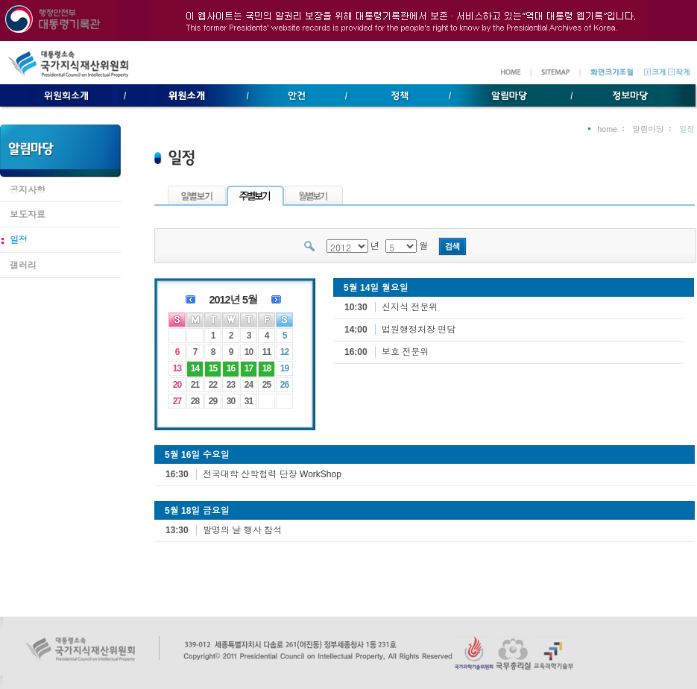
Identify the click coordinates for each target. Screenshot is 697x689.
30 (231, 401)
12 (284, 352)
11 (266, 352)
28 (195, 401)
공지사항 (27, 190)
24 (249, 385)
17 (249, 368)
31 (249, 401)
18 (266, 368)
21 (195, 385)
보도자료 (27, 215)
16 (231, 368)
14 (195, 368)
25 (266, 385)
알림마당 (648, 129)
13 (177, 368)
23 (231, 385)
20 (177, 385)
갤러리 (23, 265)
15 (213, 368)
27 (177, 401)
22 (213, 385)
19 (284, 368)
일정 (19, 240)
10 (249, 352)
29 (213, 401)
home (607, 129)
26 (284, 385)
